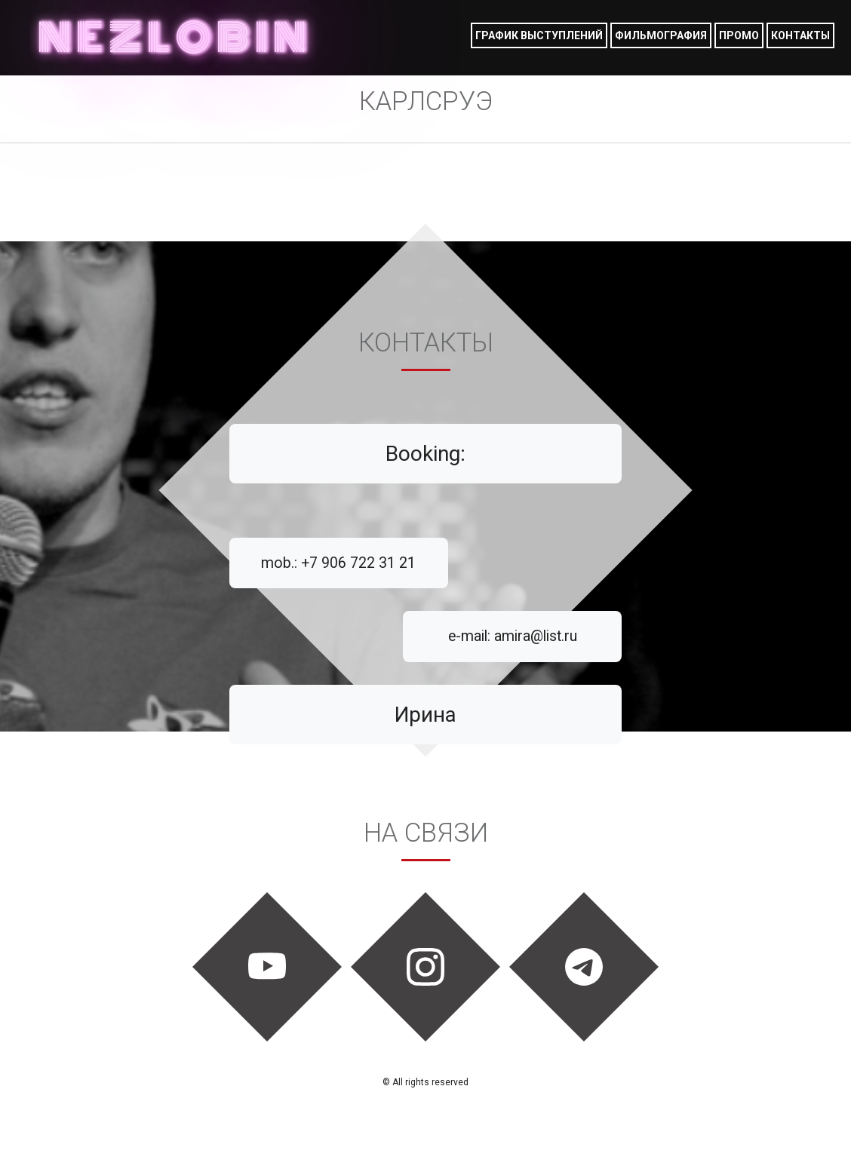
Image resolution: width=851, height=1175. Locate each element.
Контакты (800, 35)
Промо (739, 35)
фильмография (661, 35)
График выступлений (539, 35)
